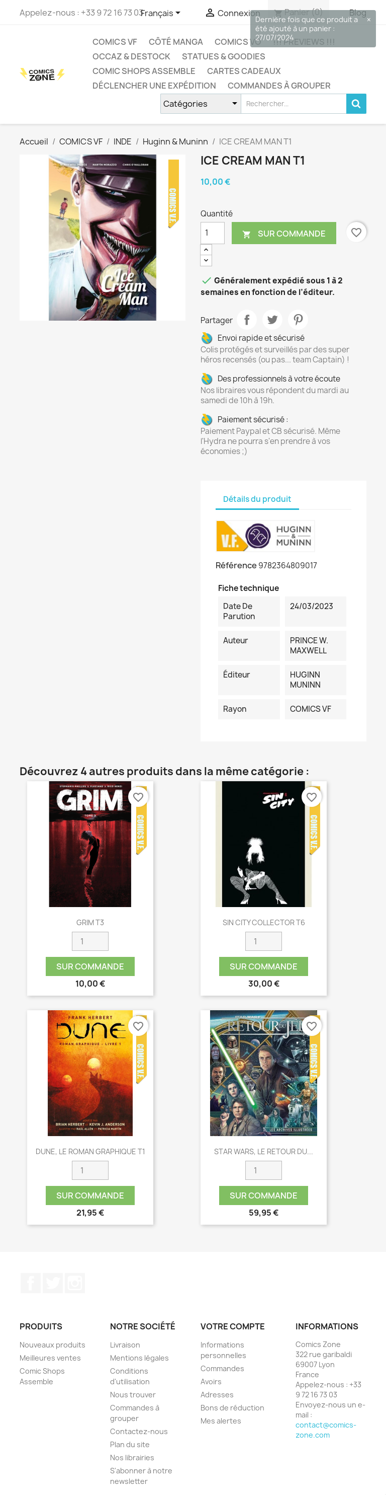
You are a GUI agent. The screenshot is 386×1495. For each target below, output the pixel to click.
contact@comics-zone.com (326, 1430)
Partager (247, 320)
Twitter (53, 1283)
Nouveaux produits (52, 1345)
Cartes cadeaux (244, 71)
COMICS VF (114, 41)
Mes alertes (221, 1421)
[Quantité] (213, 233)
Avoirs (211, 1381)
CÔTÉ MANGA (176, 41)
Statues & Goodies (223, 56)
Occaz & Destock (131, 56)
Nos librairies (132, 1457)
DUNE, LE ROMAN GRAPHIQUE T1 (90, 1151)
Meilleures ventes (50, 1358)
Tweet (272, 320)
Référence (236, 565)
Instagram (75, 1283)
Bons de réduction (232, 1407)
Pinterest (298, 320)
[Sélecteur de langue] (162, 14)
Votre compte (233, 1326)
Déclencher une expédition (154, 85)
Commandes (222, 1368)
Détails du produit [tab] (257, 499)
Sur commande (284, 234)
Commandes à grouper (279, 85)
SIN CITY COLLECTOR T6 (264, 922)
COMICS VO (238, 41)
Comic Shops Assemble (144, 71)
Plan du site (130, 1444)
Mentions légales (139, 1358)
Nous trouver (133, 1394)
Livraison (125, 1345)
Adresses (217, 1394)
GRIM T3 (90, 922)
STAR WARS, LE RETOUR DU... (263, 1151)
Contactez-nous (139, 1431)
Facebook (31, 1283)
